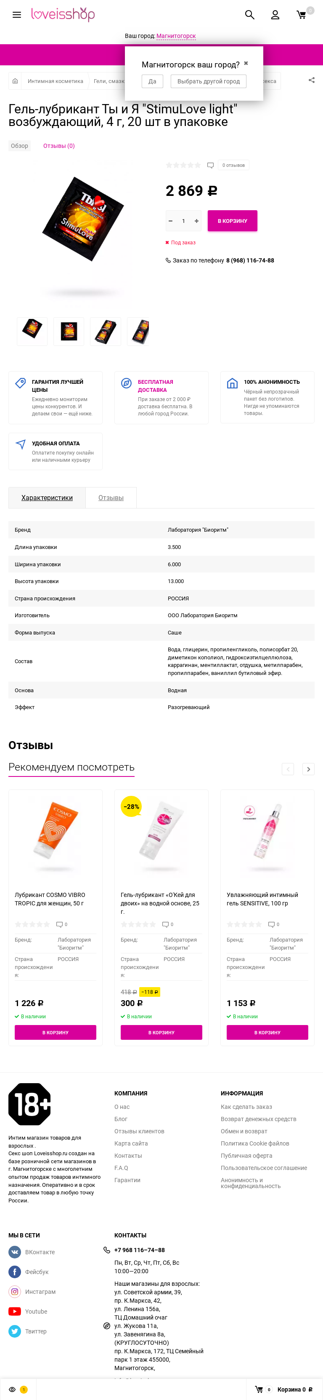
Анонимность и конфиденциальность (251, 1183)
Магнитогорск (176, 36)
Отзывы (111, 497)
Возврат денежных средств (259, 1119)
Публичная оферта (247, 1156)
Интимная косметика (55, 81)
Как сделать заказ (246, 1107)
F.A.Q (121, 1168)
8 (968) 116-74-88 (250, 260)
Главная (15, 80)
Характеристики (47, 497)
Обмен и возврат (244, 1131)
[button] (308, 769)
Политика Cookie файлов (255, 1143)
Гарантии (127, 1180)
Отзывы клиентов (139, 1131)
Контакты (128, 1156)
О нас (122, 1107)
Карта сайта (131, 1143)
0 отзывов (233, 165)
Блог (120, 1119)
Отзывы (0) (59, 146)
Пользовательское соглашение (264, 1168)
